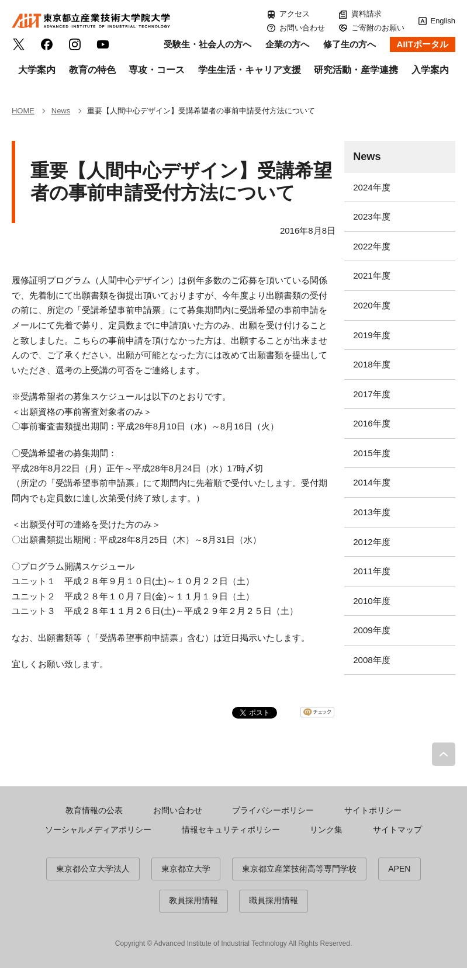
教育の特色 (92, 70)
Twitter (19, 44)
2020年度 (371, 305)
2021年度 (371, 275)
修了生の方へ (349, 44)
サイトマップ (397, 829)
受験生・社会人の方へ (207, 44)
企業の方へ (287, 44)
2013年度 (371, 512)
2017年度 (371, 394)
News (366, 156)
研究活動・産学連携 (356, 70)
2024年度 (371, 187)
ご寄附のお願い (377, 27)
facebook (47, 44)
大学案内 (37, 70)
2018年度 (371, 364)
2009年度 (371, 630)
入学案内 (430, 70)
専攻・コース (157, 70)
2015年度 (371, 453)
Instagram (75, 44)
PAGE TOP (443, 754)
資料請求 (366, 13)
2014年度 (371, 482)
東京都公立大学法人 (93, 868)
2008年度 (371, 660)
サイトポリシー (373, 810)
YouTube (103, 44)
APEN (399, 868)
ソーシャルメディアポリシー (98, 829)
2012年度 (371, 542)
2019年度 (371, 335)
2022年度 (371, 246)
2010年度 (371, 601)
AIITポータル (422, 44)
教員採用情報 (193, 900)
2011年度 (371, 571)
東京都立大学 (185, 868)
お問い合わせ (302, 27)
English (443, 20)
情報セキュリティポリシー (231, 829)
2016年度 (371, 423)
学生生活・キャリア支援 (249, 70)
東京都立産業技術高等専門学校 (299, 868)
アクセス (294, 13)
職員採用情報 (273, 900)
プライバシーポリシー (273, 810)
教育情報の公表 (94, 810)
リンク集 (326, 829)
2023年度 (371, 216)
